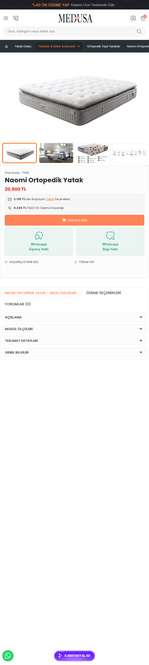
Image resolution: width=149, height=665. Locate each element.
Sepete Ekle (74, 220)
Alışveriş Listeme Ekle (22, 262)
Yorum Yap (84, 262)
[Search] (139, 31)
